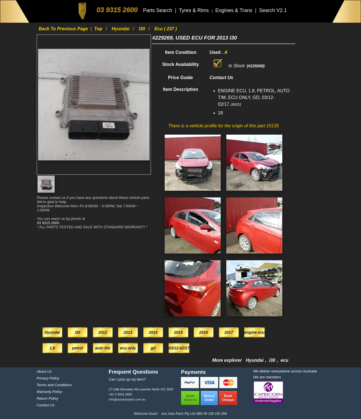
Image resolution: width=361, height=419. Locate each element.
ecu (284, 360)
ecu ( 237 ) (166, 28)
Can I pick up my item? (127, 379)
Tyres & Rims (194, 10)
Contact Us (46, 405)
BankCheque (228, 398)
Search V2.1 (273, 10)
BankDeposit (190, 398)
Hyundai (121, 28)
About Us (44, 371)
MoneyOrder (209, 398)
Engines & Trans (234, 10)
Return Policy (47, 398)
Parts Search (158, 10)
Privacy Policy (48, 378)
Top (98, 28)
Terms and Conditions (54, 385)
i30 (142, 28)
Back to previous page (64, 28)
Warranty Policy (49, 392)
